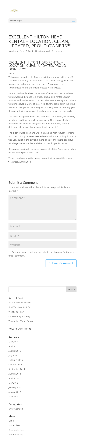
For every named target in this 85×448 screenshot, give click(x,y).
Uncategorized (42, 51)
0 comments (58, 51)
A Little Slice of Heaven (19, 302)
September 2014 (16, 369)
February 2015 (15, 359)
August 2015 (14, 350)
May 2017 (13, 341)
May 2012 (13, 396)
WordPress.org (15, 434)
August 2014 (14, 373)
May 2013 (13, 382)
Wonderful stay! (16, 311)
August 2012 (14, 392)
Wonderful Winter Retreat (21, 321)
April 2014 (13, 378)
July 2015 (12, 355)
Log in (11, 420)
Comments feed (16, 430)
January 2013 (14, 387)
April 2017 (13, 346)
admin (14, 51)
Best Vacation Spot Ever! (20, 307)
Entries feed (14, 425)
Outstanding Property (19, 316)
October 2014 (15, 364)
